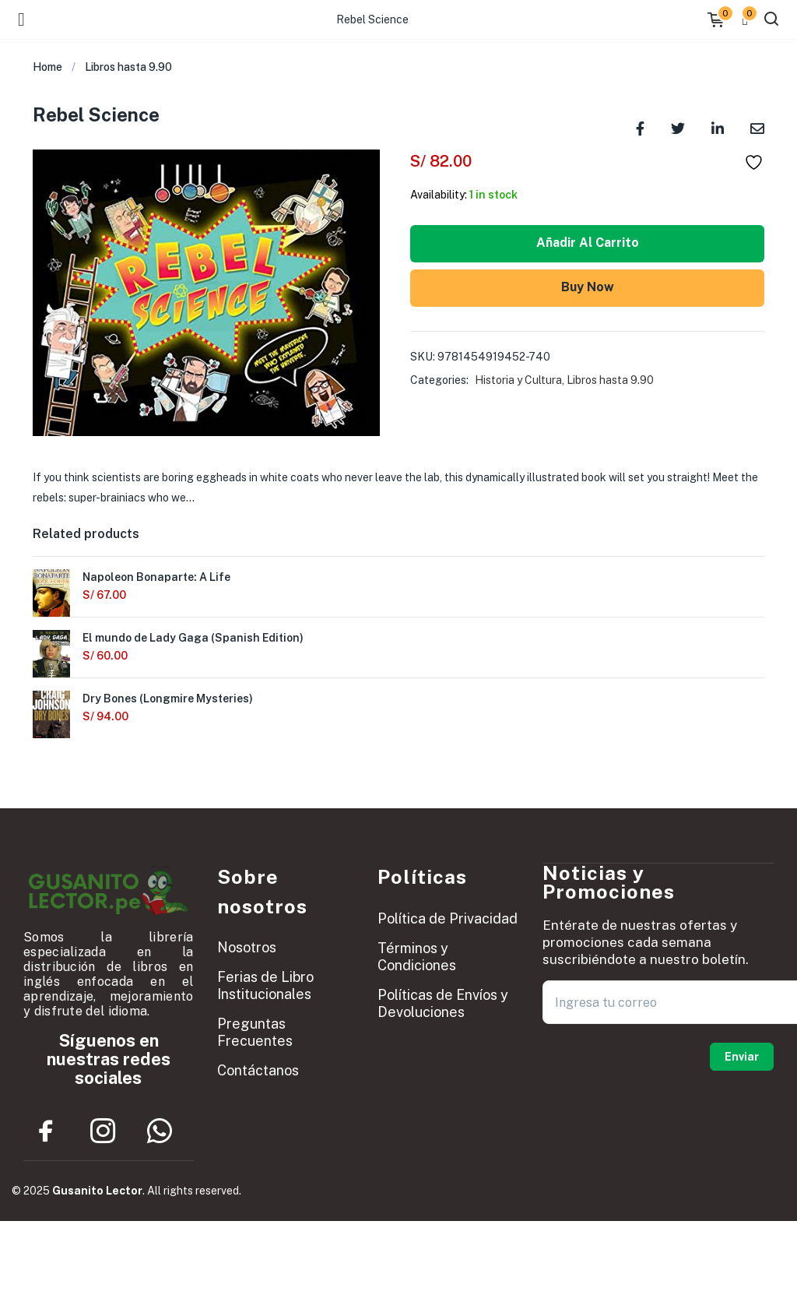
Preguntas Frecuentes (255, 1032)
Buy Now (587, 287)
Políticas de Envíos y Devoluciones (442, 1003)
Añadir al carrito (587, 242)
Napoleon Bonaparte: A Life (156, 577)
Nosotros (246, 947)
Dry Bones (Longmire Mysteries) (168, 698)
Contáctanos (258, 1070)
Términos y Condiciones (416, 956)
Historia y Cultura (518, 380)
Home (47, 67)
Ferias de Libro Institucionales (265, 985)
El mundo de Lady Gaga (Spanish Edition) (193, 638)
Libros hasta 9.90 (128, 67)
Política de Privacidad (447, 918)
